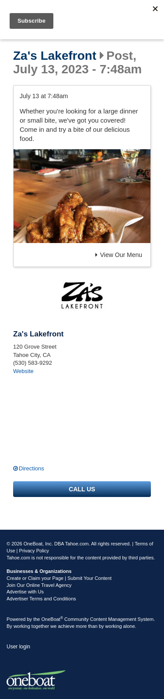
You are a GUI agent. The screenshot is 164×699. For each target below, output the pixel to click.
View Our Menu (118, 254)
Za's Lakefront (54, 55)
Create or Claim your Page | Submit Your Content (59, 578)
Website (23, 371)
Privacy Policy (34, 550)
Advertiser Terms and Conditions (41, 598)
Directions (31, 468)
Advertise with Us (25, 591)
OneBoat (52, 619)
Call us (82, 489)
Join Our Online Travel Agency (39, 585)
